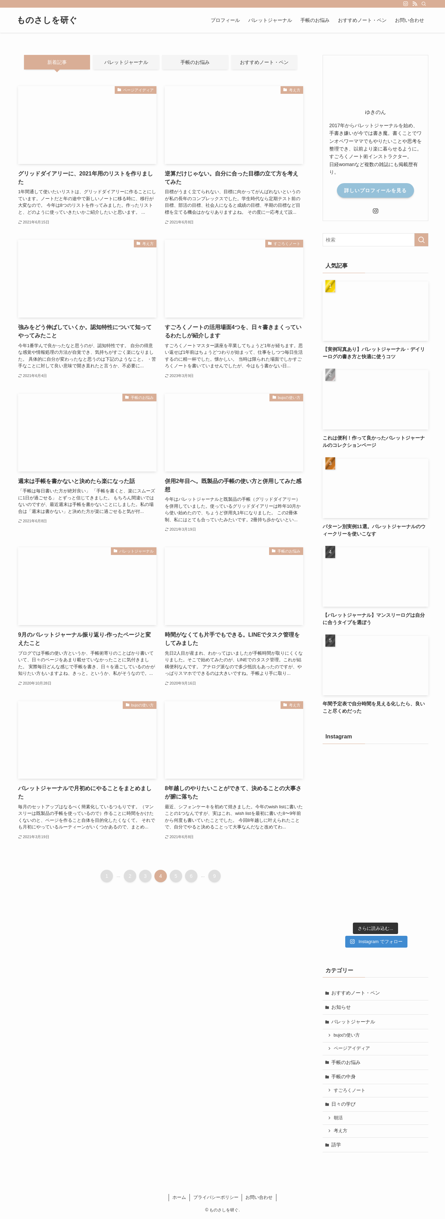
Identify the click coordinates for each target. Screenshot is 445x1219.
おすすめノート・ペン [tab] (264, 62)
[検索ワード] (375, 239)
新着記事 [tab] (57, 62)
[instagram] (405, 4)
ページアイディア (352, 1048)
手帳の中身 (343, 1076)
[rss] (414, 4)
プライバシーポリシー (215, 1197)
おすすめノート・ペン (355, 993)
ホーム (179, 1197)
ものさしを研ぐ (47, 20)
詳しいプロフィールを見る (375, 190)
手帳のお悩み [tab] (195, 62)
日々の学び (343, 1104)
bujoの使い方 (347, 1035)
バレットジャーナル (353, 1021)
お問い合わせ (259, 1197)
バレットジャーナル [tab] (126, 62)
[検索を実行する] (421, 239)
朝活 (338, 1117)
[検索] (423, 4)
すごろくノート (349, 1090)
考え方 (340, 1130)
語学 (336, 1144)
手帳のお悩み (346, 1062)
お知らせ (341, 1007)
